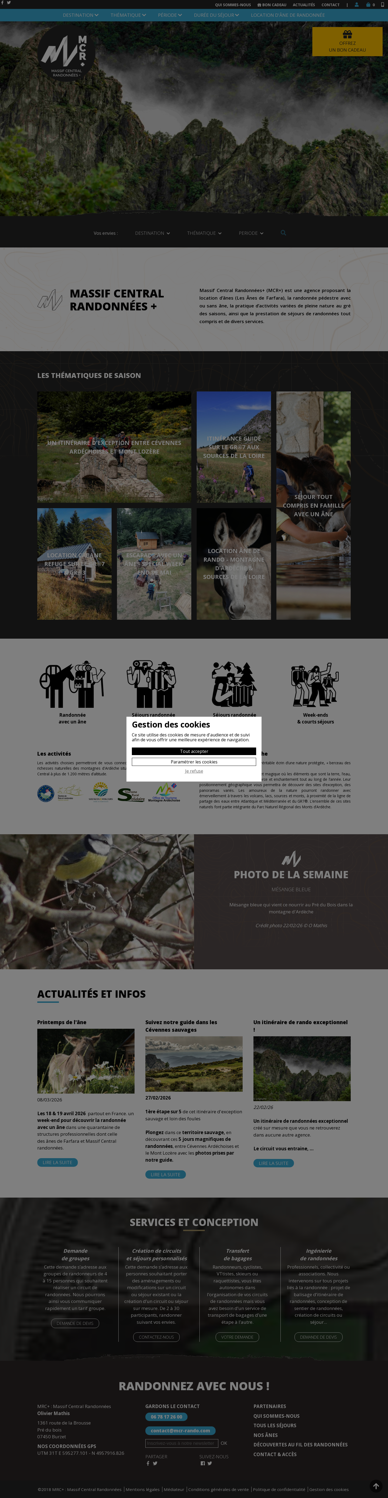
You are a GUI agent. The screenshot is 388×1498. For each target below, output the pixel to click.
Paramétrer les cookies (194, 762)
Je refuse (194, 771)
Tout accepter (194, 751)
